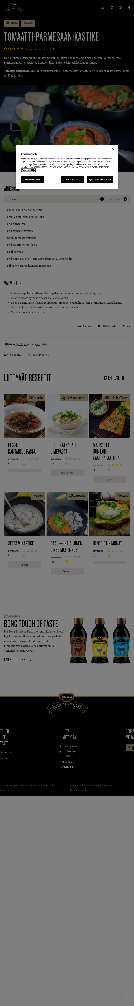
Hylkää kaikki (72, 179)
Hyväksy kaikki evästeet (99, 179)
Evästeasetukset (32, 179)
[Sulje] (113, 149)
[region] (67, 167)
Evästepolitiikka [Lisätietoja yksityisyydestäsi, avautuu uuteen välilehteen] (28, 170)
